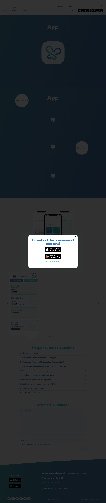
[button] (75, 237)
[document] (53, 251)
